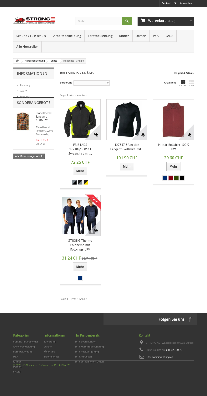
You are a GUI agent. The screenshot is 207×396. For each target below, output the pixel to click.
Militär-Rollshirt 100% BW (173, 147)
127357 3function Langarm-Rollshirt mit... (126, 147)
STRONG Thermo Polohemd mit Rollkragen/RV (80, 244)
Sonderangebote (33, 109)
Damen (141, 36)
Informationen (32, 73)
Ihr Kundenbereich (88, 335)
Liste (191, 83)
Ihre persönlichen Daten (89, 361)
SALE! (169, 36)
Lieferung (25, 83)
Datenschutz (51, 356)
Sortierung (66, 82)
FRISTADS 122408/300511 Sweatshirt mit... (80, 149)
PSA (156, 36)
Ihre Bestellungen (85, 341)
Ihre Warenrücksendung (89, 346)
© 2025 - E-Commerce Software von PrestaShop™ (41, 385)
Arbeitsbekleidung (67, 36)
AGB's (23, 89)
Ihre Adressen (83, 356)
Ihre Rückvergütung (87, 351)
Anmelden (186, 3)
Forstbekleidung (100, 36)
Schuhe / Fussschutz (31, 36)
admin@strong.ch (163, 357)
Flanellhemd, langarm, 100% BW (44, 123)
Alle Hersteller (27, 46)
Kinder (124, 36)
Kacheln (183, 83)
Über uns (24, 95)
